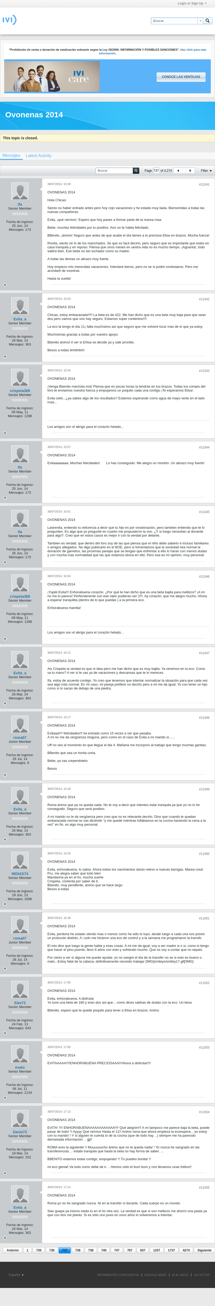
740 (103, 1250)
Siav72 (20, 1003)
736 (51, 1250)
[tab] (38, 155)
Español (16, 1275)
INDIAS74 (20, 874)
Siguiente (204, 1250)
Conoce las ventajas (181, 77)
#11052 (204, 983)
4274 (186, 1250)
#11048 (204, 718)
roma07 (19, 737)
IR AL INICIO (180, 1274)
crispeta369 (20, 391)
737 (64, 1250)
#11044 (204, 447)
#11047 (204, 653)
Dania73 (20, 1132)
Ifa (20, 204)
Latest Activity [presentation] (38, 155)
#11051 (204, 918)
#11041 (204, 184)
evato (20, 1067)
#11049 (204, 789)
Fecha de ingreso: (20, 222)
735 (38, 1250)
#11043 (204, 371)
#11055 (204, 1187)
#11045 (204, 512)
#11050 (204, 854)
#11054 (204, 1112)
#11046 (204, 576)
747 (116, 1250)
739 (90, 1250)
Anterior (13, 1250)
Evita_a (19, 319)
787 (130, 1250)
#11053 (204, 1047)
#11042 (204, 299)
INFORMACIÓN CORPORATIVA (118, 1274)
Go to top (202, 1274)
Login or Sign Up (192, 3)
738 (77, 1250)
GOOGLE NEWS (156, 1274)
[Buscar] (177, 21)
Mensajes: (16, 230)
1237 (156, 1250)
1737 (171, 1250)
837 (142, 1250)
